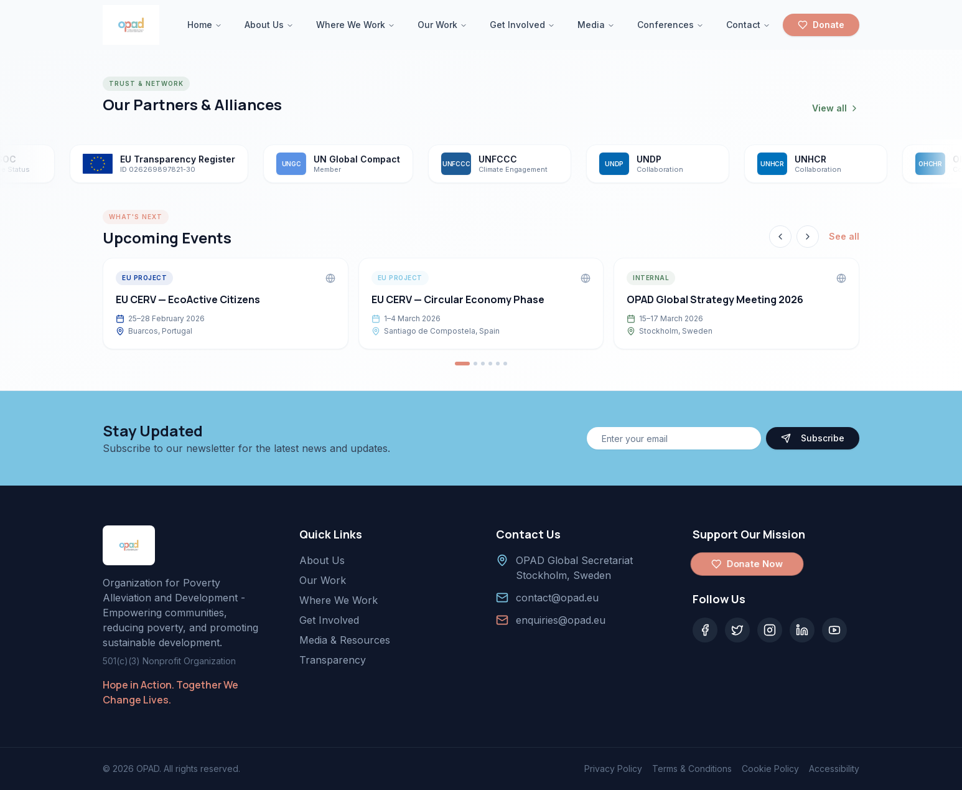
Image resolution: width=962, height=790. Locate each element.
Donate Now (747, 564)
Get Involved (522, 24)
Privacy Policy (613, 768)
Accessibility (834, 768)
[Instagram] (769, 630)
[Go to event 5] (498, 363)
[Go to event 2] (475, 363)
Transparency (332, 660)
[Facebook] (705, 630)
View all (835, 108)
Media (596, 24)
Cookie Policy (770, 768)
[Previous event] (780, 236)
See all (844, 236)
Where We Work (355, 24)
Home (204, 24)
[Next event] (807, 236)
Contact (748, 24)
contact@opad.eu (557, 597)
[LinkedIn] (802, 630)
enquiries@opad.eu (560, 620)
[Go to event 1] (462, 363)
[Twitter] (737, 630)
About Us (269, 24)
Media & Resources (344, 640)
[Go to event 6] (505, 363)
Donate (821, 24)
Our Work (442, 24)
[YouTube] (834, 630)
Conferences (670, 24)
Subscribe (812, 438)
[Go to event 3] (483, 363)
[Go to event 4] (490, 363)
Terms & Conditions (692, 768)
